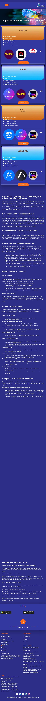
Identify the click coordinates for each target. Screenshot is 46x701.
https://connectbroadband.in (12, 319)
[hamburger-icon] (6, 5)
